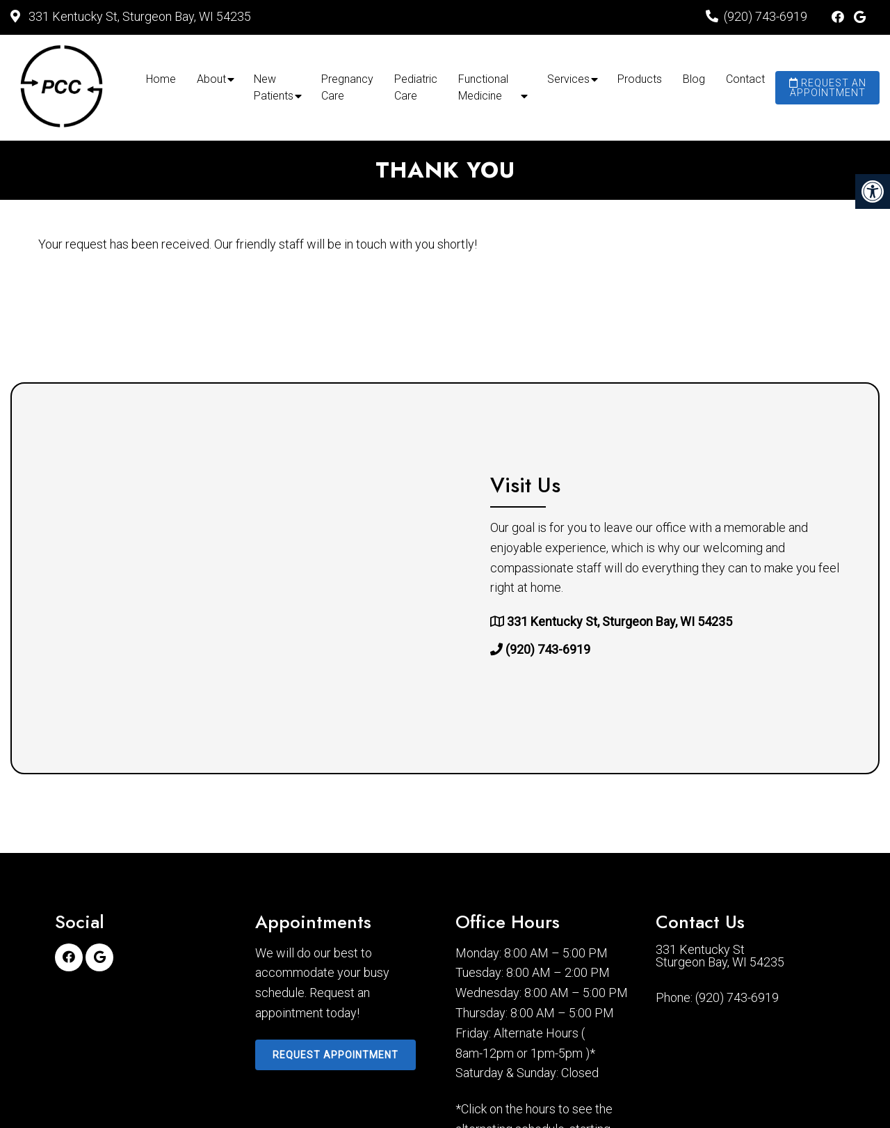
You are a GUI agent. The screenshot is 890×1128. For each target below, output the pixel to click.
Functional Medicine (483, 87)
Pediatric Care (415, 87)
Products (639, 79)
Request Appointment (335, 1054)
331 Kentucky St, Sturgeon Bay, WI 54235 (138, 16)
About (211, 79)
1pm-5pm (557, 1053)
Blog (694, 79)
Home (161, 79)
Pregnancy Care (347, 87)
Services (568, 79)
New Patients (273, 87)
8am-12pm (484, 1053)
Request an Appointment (827, 87)
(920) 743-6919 (765, 16)
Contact (745, 79)
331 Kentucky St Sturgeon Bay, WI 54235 (720, 956)
